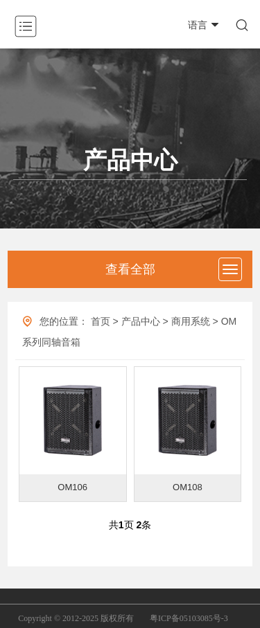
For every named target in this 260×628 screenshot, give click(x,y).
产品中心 (140, 321)
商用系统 (190, 321)
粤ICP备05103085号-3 (189, 618)
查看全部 (130, 269)
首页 (100, 321)
